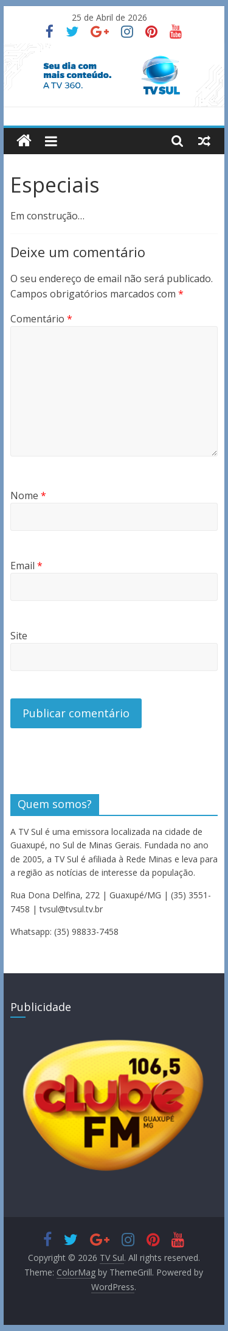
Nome (28, 495)
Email (26, 565)
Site (18, 635)
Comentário (41, 318)
